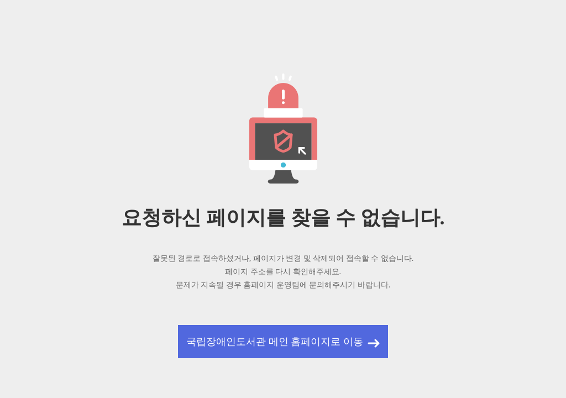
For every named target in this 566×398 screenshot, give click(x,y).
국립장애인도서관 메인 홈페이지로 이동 (274, 341)
